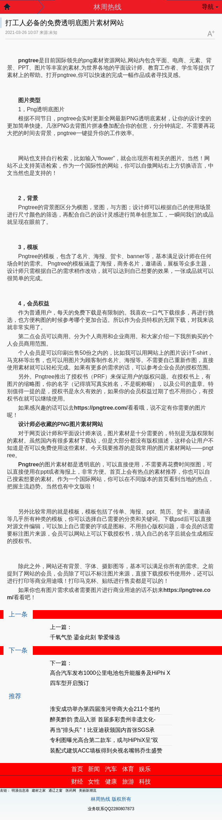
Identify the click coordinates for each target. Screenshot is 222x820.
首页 (77, 769)
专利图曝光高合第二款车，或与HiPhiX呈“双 (104, 740)
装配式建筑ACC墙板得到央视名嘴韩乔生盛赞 (106, 751)
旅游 (128, 781)
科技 (145, 781)
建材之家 (39, 790)
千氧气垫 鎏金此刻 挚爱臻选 (85, 637)
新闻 (94, 769)
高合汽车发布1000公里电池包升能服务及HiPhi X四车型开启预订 (110, 678)
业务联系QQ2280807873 (111, 808)
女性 (94, 781)
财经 (77, 781)
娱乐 (145, 769)
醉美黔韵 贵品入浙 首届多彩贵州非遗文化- (102, 719)
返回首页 (10, 8)
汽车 (111, 769)
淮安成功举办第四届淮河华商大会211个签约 (105, 709)
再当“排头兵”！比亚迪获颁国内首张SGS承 (102, 730)
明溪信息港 (20, 790)
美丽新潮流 (87, 790)
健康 (111, 781)
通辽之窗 (55, 790)
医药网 (71, 790)
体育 (128, 769)
